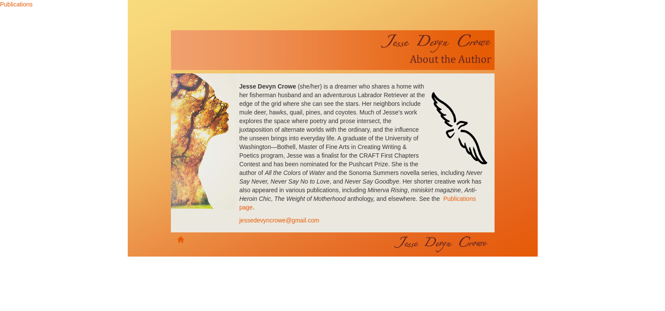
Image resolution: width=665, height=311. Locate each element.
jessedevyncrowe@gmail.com (279, 220)
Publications (16, 4)
